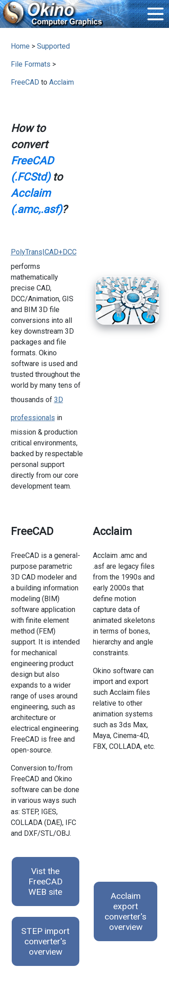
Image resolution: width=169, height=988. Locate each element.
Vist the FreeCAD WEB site (45, 881)
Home (20, 46)
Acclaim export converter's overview (125, 911)
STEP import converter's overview (45, 941)
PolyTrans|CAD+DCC (44, 252)
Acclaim (61, 82)
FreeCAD (25, 82)
